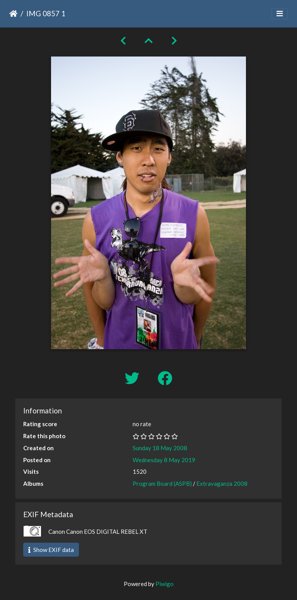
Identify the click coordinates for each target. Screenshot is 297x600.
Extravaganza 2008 (222, 483)
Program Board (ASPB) (162, 483)
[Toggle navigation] (279, 13)
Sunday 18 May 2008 (160, 447)
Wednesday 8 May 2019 (164, 459)
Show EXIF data (51, 549)
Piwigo (164, 583)
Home (13, 13)
